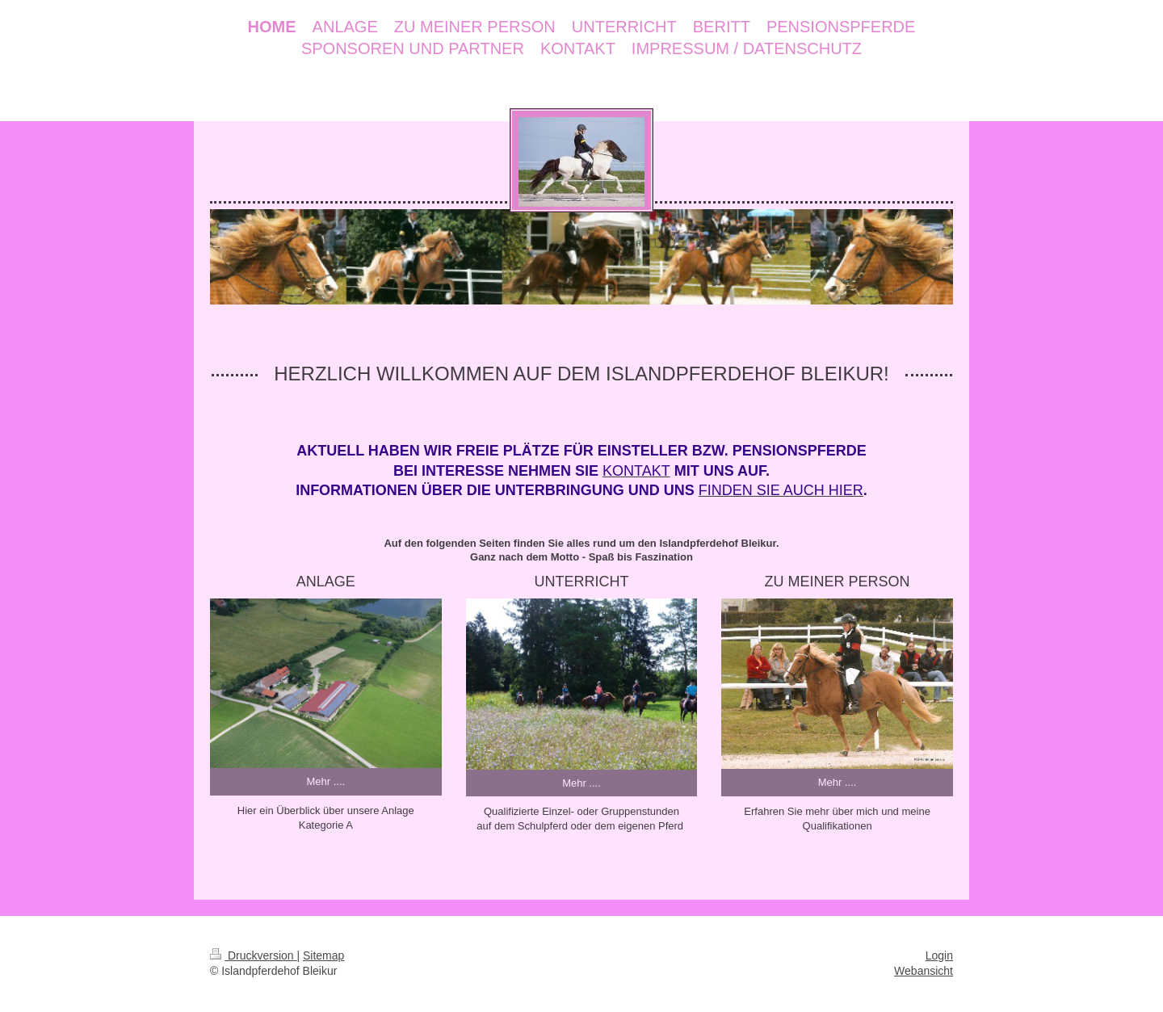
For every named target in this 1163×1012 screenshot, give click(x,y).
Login (939, 955)
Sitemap (323, 955)
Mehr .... (325, 781)
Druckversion (253, 955)
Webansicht (923, 970)
